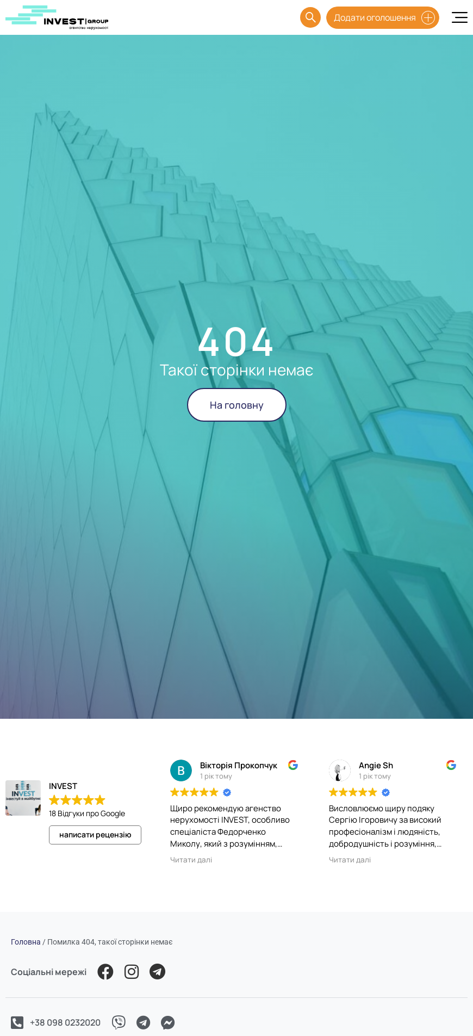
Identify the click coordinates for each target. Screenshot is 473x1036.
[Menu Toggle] (460, 17)
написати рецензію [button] (95, 834)
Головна (26, 942)
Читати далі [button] (191, 860)
